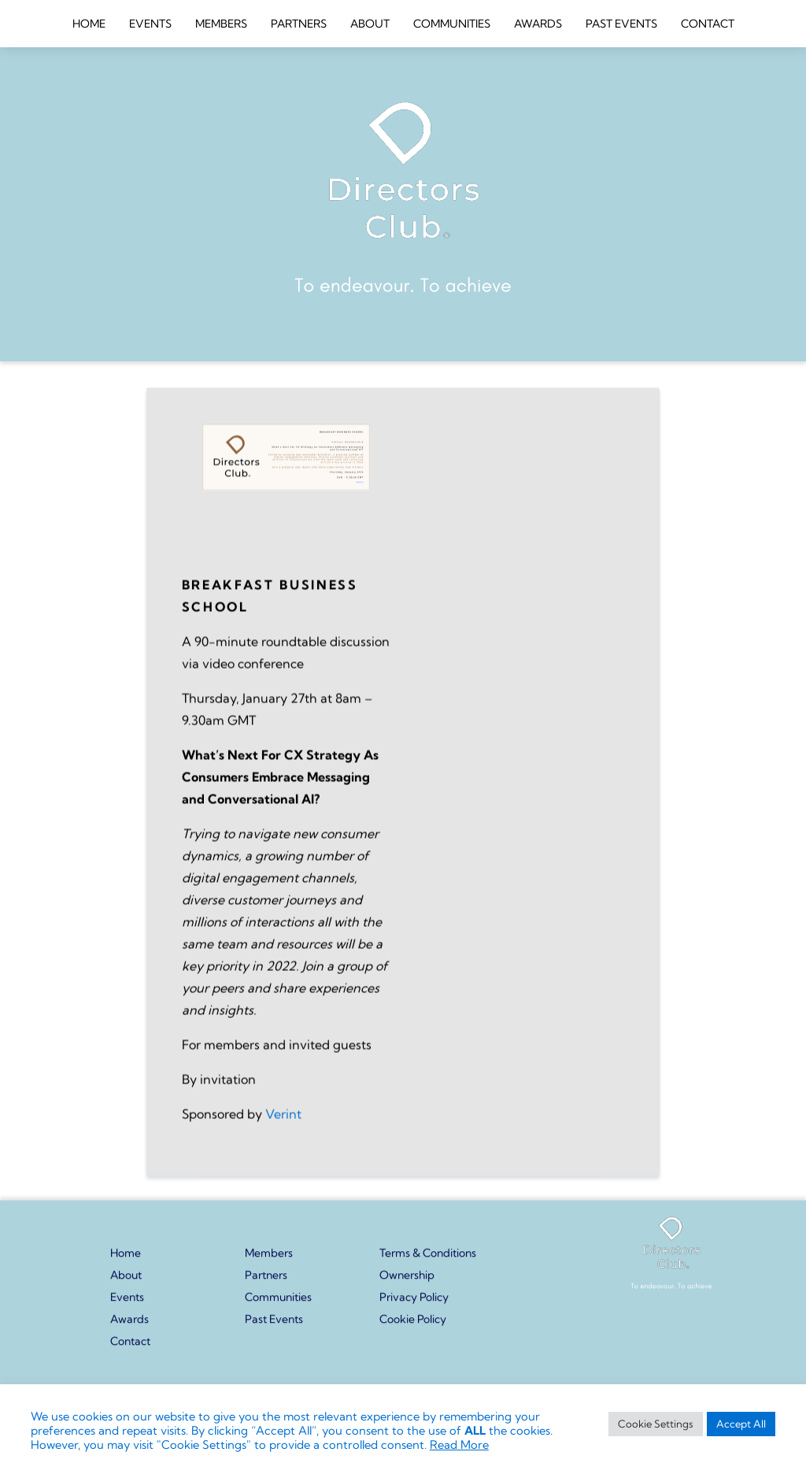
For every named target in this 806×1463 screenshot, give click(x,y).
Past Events (274, 1326)
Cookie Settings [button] (655, 1423)
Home (125, 1260)
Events (127, 1304)
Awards (129, 1326)
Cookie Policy (412, 1326)
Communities (278, 1304)
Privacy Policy (414, 1304)
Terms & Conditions (427, 1260)
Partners (266, 1282)
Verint (283, 1135)
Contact (130, 1348)
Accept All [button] (741, 1423)
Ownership (406, 1282)
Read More (459, 1445)
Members (269, 1260)
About (126, 1282)
